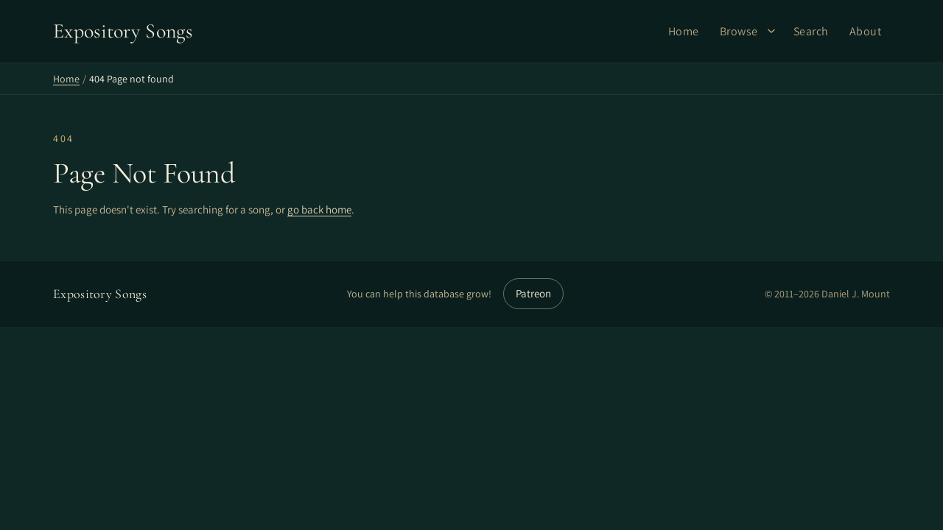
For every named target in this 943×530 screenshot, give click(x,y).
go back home (319, 209)
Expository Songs (100, 294)
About (865, 31)
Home (683, 31)
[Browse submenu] (771, 31)
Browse (739, 31)
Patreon (533, 293)
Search (811, 31)
